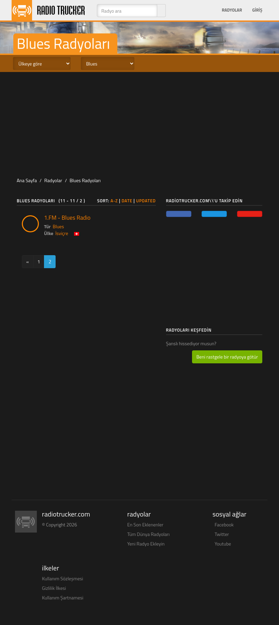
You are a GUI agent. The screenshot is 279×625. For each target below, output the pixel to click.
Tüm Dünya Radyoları (148, 534)
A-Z (114, 201)
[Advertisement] (143, 123)
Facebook (224, 524)
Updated (146, 201)
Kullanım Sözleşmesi (62, 578)
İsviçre (61, 233)
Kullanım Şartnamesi (62, 597)
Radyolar (232, 10)
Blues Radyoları (85, 180)
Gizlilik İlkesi (54, 588)
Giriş (257, 10)
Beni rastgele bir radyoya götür (227, 356)
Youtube (223, 543)
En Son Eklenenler (145, 524)
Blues (58, 226)
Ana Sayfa (27, 180)
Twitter (222, 534)
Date (126, 201)
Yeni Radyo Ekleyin (145, 543)
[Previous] (27, 261)
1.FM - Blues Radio (67, 217)
